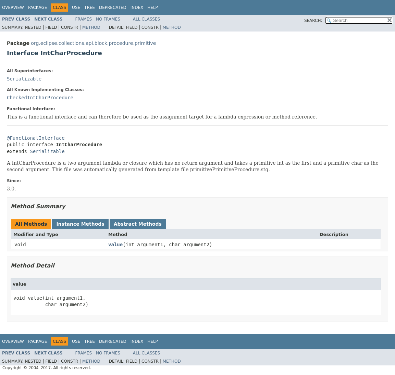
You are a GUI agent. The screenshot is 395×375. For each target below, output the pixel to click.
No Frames (108, 19)
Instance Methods (80, 224)
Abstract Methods (138, 224)
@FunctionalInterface (36, 138)
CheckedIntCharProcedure (40, 97)
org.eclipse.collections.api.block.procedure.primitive (93, 43)
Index (137, 7)
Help (152, 7)
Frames (83, 19)
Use (76, 7)
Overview (13, 7)
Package (37, 7)
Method (91, 27)
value (115, 244)
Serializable (24, 79)
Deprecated (112, 7)
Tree (89, 7)
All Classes (146, 19)
